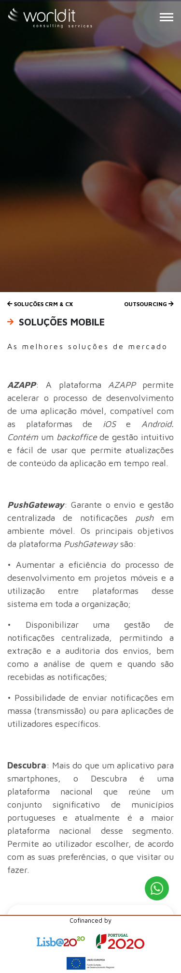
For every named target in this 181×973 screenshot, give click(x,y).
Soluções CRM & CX (40, 304)
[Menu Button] (166, 17)
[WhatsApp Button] (157, 888)
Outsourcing (149, 304)
